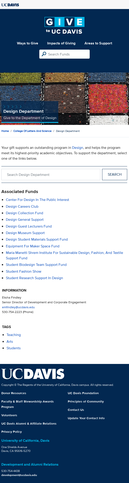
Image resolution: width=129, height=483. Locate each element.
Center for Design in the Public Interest (37, 199)
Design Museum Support (25, 232)
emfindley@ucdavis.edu (18, 307)
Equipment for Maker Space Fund (32, 246)
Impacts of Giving (61, 43)
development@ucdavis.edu (19, 475)
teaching (14, 334)
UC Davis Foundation (83, 393)
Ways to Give (27, 43)
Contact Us (76, 409)
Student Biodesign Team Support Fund (36, 264)
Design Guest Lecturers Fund (29, 226)
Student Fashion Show (23, 271)
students (14, 348)
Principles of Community (86, 401)
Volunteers (9, 415)
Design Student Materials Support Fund (37, 239)
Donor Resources (13, 393)
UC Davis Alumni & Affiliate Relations (28, 423)
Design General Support (25, 219)
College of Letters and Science (32, 131)
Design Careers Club (22, 206)
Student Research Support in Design (34, 278)
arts (10, 341)
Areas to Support (98, 43)
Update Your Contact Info (86, 418)
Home (5, 131)
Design (77, 147)
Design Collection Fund (24, 213)
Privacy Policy (11, 431)
